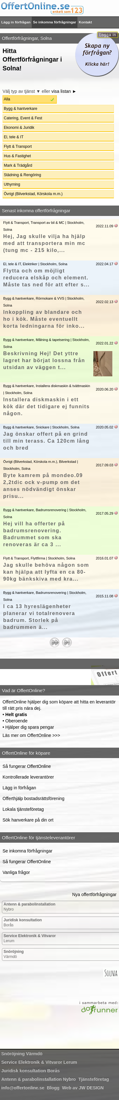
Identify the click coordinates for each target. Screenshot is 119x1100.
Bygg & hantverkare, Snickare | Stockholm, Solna (41, 427)
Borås (22, 922)
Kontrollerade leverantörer (28, 777)
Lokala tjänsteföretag (23, 809)
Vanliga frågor (16, 872)
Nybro (29, 907)
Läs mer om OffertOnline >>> (31, 735)
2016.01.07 (104, 558)
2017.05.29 (104, 513)
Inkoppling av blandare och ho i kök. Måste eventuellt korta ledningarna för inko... (44, 319)
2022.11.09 (104, 226)
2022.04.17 (104, 264)
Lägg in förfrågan (15, 22)
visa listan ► (63, 91)
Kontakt (85, 22)
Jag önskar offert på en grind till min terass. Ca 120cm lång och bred (46, 441)
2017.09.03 (104, 465)
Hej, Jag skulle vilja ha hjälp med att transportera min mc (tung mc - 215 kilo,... (44, 243)
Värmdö (13, 954)
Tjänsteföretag (93, 1079)
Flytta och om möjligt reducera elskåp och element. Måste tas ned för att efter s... (46, 277)
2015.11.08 (104, 596)
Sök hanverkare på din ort (28, 819)
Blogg (53, 1087)
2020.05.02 (104, 427)
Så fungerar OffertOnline (27, 766)
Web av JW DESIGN (82, 1087)
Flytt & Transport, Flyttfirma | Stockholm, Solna (39, 558)
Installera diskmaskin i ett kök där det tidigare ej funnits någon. (46, 406)
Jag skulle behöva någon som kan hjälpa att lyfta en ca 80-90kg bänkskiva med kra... (46, 572)
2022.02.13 (104, 302)
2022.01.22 (104, 343)
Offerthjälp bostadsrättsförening (33, 798)
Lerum (29, 938)
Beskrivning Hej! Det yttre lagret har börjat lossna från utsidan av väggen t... (44, 360)
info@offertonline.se (22, 1087)
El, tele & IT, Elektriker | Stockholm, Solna (35, 264)
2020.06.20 (104, 389)
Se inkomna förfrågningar (54, 22)
